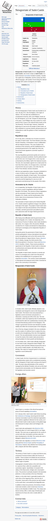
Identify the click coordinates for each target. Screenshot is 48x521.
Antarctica (40, 487)
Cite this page (5, 44)
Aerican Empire (27, 442)
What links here (5, 33)
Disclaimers (41, 515)
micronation (27, 75)
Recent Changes (5, 21)
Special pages (5, 37)
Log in (45, 1)
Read (23, 9)
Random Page (5, 25)
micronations (33, 411)
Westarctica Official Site (7, 28)
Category (18, 507)
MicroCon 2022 (39, 428)
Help (3, 26)
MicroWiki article (21, 503)
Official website (21, 501)
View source (29, 9)
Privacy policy (18, 515)
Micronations (25, 507)
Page (16, 5)
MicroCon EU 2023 (31, 438)
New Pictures (5, 23)
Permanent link (5, 40)
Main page (4, 17)
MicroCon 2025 (41, 440)
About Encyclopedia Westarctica (6, 19)
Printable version (5, 38)
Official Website (34, 68)
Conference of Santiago (23, 416)
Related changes (5, 35)
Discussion (21, 5)
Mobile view (17, 518)
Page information (6, 42)
